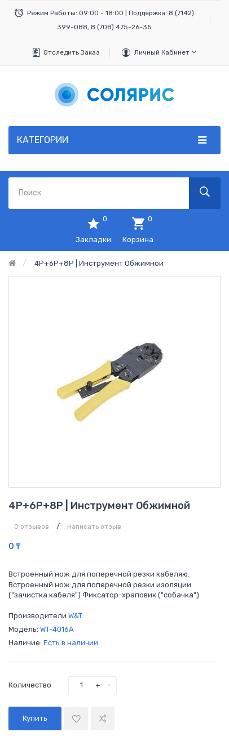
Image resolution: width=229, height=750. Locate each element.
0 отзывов (31, 526)
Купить (35, 718)
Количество (29, 685)
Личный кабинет (165, 52)
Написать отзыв (94, 526)
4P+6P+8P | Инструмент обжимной (99, 263)
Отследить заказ (71, 52)
